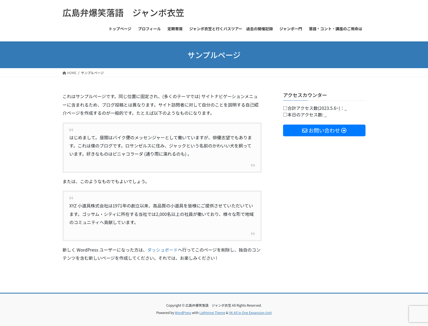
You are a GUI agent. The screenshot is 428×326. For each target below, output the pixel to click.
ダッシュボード (162, 249)
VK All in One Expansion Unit (250, 312)
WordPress (183, 312)
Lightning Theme (212, 312)
